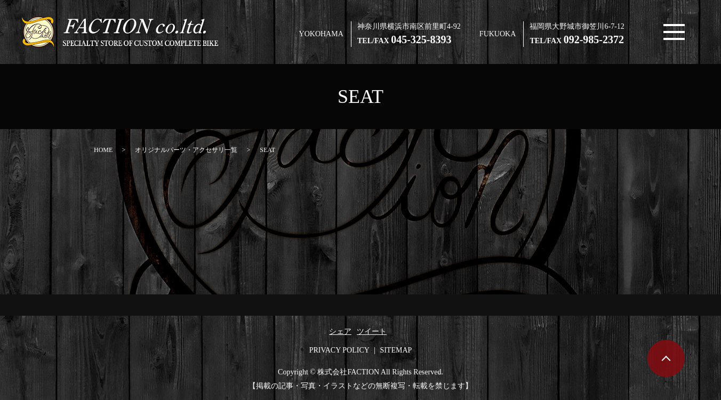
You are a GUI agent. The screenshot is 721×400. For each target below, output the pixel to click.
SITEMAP (396, 350)
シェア (340, 331)
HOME (103, 150)
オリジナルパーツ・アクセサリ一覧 (186, 150)
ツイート (372, 331)
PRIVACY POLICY (339, 350)
